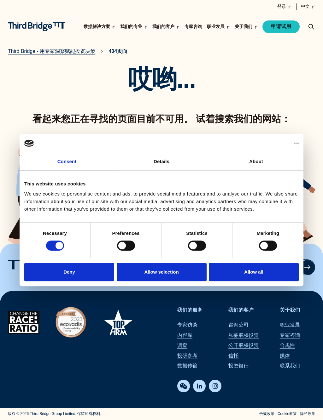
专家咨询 (193, 26)
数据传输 (187, 365)
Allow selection (161, 272)
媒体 (285, 355)
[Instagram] (215, 386)
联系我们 (290, 365)
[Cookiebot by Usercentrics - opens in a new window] (271, 143)
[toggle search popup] (311, 26)
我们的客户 (241, 310)
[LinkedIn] (199, 386)
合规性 (287, 345)
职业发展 (290, 325)
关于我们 (290, 310)
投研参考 (187, 355)
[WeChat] (183, 386)
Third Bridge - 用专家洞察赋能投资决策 (51, 51)
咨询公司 (238, 325)
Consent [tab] (67, 161)
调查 (182, 345)
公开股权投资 (243, 345)
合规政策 (266, 414)
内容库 (184, 335)
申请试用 (281, 26)
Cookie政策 (287, 414)
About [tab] (256, 161)
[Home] (36, 26)
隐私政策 (307, 414)
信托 (233, 355)
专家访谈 (187, 325)
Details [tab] (161, 161)
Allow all (253, 272)
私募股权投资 (243, 335)
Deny (69, 272)
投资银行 (238, 365)
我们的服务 (190, 310)
